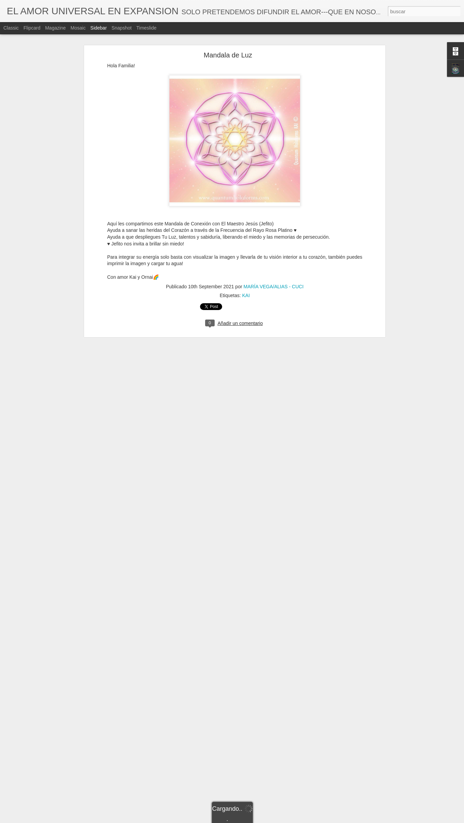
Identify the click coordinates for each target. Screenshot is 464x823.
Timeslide (146, 28)
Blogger (258, 819)
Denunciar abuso (281, 819)
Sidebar (98, 28)
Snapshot (122, 28)
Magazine (55, 28)
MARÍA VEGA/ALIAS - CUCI (274, 274)
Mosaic (77, 28)
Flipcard (31, 28)
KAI (246, 283)
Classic (11, 28)
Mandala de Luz (228, 42)
